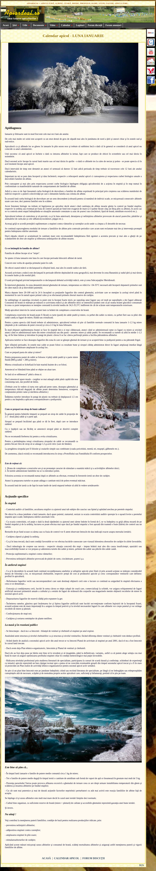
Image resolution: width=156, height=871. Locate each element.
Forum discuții (94, 25)
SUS (141, 865)
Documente (39, 25)
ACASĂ (46, 858)
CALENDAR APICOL (66, 858)
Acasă (5, 25)
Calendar (67, 25)
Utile (26, 25)
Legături (79, 25)
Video (53, 25)
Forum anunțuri (113, 25)
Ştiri (15, 25)
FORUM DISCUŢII (93, 858)
